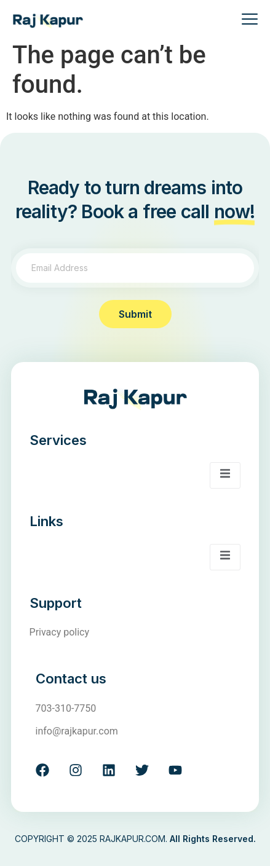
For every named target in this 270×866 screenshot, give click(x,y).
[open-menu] (245, 20)
